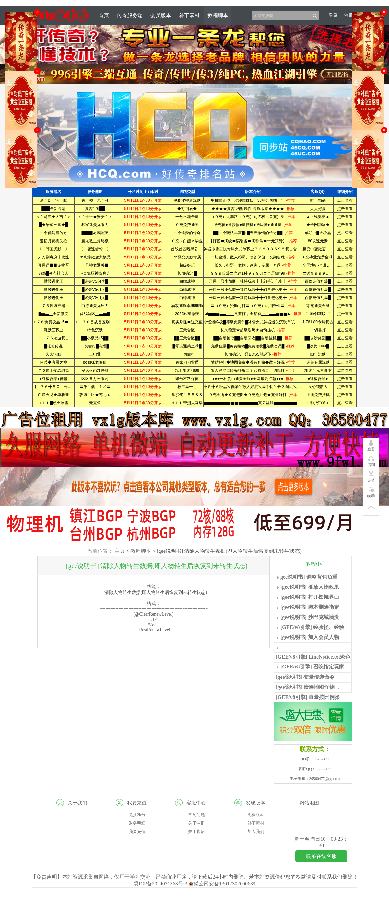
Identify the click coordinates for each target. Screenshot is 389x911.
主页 (119, 551)
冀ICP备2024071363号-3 (161, 883)
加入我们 (255, 831)
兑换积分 (137, 814)
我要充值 (137, 831)
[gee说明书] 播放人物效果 (309, 587)
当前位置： (100, 551)
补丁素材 (189, 15)
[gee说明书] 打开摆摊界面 (309, 597)
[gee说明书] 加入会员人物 (309, 637)
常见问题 (196, 814)
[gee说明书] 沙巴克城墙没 (309, 617)
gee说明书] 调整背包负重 (308, 577)
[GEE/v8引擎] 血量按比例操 (308, 697)
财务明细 (137, 823)
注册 (348, 15)
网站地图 (309, 802)
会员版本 (160, 15)
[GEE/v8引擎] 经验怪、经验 (312, 627)
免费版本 (255, 814)
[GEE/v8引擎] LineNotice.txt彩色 (313, 657)
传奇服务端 (130, 15)
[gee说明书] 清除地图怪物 (305, 687)
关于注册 (196, 823)
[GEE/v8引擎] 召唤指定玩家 (312, 666)
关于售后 (196, 831)
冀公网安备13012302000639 (222, 883)
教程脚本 (217, 15)
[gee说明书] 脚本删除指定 (309, 607)
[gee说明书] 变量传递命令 (305, 677)
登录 (333, 15)
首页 (104, 15)
